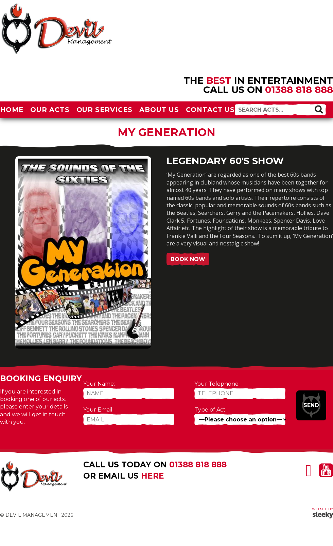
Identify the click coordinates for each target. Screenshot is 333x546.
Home (11, 110)
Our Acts (50, 110)
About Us (159, 110)
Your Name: (99, 384)
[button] (318, 109)
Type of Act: (210, 409)
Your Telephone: (217, 384)
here (152, 476)
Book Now (188, 259)
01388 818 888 (299, 89)
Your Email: (98, 409)
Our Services (104, 110)
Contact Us (210, 110)
